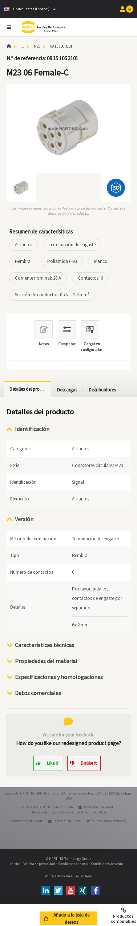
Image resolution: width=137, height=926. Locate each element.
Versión (24, 519)
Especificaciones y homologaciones (59, 677)
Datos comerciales (38, 692)
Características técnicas (44, 645)
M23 (37, 46)
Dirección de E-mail (98, 807)
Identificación (32, 428)
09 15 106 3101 (61, 46)
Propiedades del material (46, 661)
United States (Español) (26, 9)
